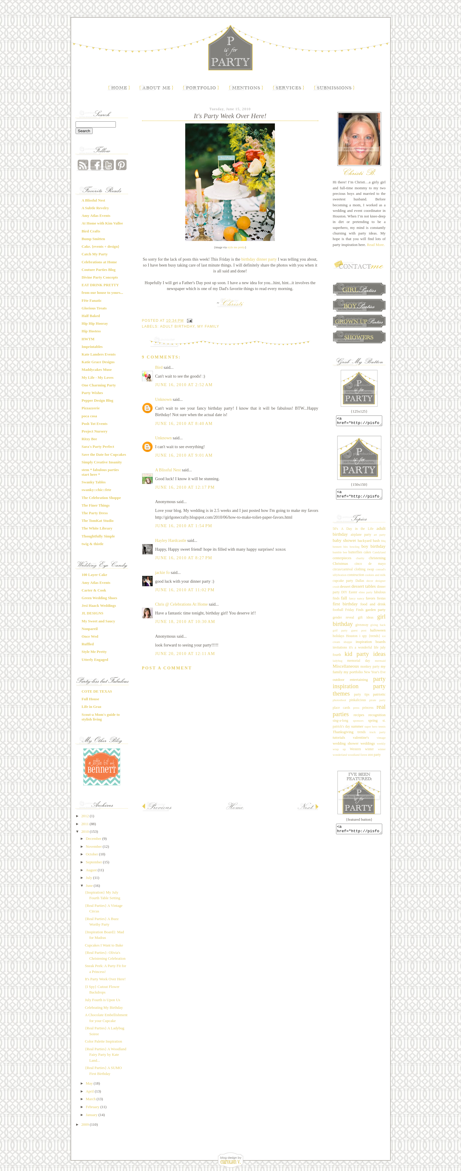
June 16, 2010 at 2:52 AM (184, 384)
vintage (381, 741)
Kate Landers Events (99, 354)
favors (370, 602)
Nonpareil (90, 629)
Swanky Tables (94, 482)
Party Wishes (92, 393)
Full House (90, 699)
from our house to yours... (102, 293)
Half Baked (91, 316)
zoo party (374, 758)
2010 (85, 832)
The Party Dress (95, 513)
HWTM (88, 339)
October (92, 854)
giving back (378, 628)
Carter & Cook (94, 590)
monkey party (370, 670)
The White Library (97, 528)
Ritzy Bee (89, 439)
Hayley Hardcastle (170, 540)
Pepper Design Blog (97, 400)
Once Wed (90, 636)
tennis (382, 730)
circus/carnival (343, 573)
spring (373, 724)
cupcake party (343, 584)
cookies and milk (375, 578)
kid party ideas (365, 657)
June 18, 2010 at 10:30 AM (185, 621)
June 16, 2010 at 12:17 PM (185, 487)
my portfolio (353, 676)
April (90, 1091)
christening (377, 561)
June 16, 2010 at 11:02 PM (185, 589)
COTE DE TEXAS (97, 691)
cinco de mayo (370, 567)
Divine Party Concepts (100, 277)
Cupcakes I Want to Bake (104, 945)
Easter (353, 596)
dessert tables (363, 589)
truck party (378, 735)
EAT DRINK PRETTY (100, 285)
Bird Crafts (91, 231)
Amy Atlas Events (96, 216)
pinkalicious (357, 704)
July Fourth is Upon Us (102, 1000)
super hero (371, 730)
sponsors (358, 724)
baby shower (344, 543)
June (90, 886)
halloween (378, 634)
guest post (359, 634)
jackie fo (162, 572)
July (89, 878)
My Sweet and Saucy (98, 621)
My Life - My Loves (98, 378)
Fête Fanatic (92, 301)
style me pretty (236, 247)
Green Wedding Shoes (99, 598)
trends (361, 736)
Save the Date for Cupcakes (104, 455)
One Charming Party (99, 385)
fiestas (381, 602)
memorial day (358, 664)
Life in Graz (91, 707)
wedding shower (346, 747)
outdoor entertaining (350, 683)
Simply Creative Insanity (102, 462)
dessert (345, 590)
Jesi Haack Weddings (99, 606)
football (338, 613)
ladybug (338, 664)
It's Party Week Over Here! (105, 979)
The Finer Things (96, 505)
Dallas (359, 584)
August (92, 870)
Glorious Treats (94, 308)
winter (369, 753)
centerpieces (342, 561)
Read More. (376, 245)
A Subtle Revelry (95, 208)
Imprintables (92, 347)
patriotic (379, 698)
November (94, 847)
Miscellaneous (346, 669)
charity (360, 561)
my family (208, 326)
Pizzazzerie (91, 408)
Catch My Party (95, 254)
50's (335, 532)
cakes (367, 556)
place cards (341, 711)
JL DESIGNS (92, 613)
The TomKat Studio (98, 521)
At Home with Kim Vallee (102, 223)
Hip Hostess (91, 331)
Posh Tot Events (95, 424)
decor (369, 584)
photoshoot (339, 703)
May (90, 1083)
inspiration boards (371, 645)
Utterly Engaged (95, 660)
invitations (340, 651)
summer (357, 730)
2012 (85, 816)
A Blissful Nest (93, 200)
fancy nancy (356, 602)
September (94, 862)
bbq (383, 544)
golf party (340, 634)
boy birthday (373, 549)
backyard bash (369, 544)
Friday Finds (354, 613)
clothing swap (364, 573)
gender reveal (343, 621)
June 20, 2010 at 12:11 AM (185, 653)
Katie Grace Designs (98, 362)
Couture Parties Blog (99, 270)
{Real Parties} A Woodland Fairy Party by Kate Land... (105, 1055)
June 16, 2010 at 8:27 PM (183, 557)
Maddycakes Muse (97, 370)
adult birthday (177, 326)
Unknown (163, 399)
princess (367, 711)
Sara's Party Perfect (98, 447)
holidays (338, 639)
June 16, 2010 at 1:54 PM (183, 525)
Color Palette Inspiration (103, 1041)
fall (344, 601)
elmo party (366, 595)
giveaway (361, 628)
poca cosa (89, 416)
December (94, 839)
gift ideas (365, 621)
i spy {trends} (369, 639)
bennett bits (340, 550)
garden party (375, 613)
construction (355, 578)
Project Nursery (95, 431)
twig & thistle (92, 544)
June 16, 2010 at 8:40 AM (184, 423)
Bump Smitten (93, 239)
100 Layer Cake (94, 575)
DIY (344, 596)
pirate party (377, 703)
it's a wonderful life (363, 651)
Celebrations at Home (99, 262)
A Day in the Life (357, 532)
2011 (85, 824)
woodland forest (358, 758)
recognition (377, 718)
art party (379, 538)
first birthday (345, 607)
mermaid (380, 664)
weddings (367, 747)
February (93, 1107)
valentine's (361, 741)
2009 (85, 1125)
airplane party (361, 538)
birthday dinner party (259, 259)
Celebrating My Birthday (104, 1008)
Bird (159, 367)
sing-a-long (340, 724)
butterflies (355, 556)
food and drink (373, 608)
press (356, 711)
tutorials (339, 741)
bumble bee (340, 555)
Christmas (340, 567)
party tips (362, 698)
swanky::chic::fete (96, 490)
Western (355, 753)
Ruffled (88, 644)
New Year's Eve (374, 676)
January (92, 1115)
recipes (358, 718)
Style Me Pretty (94, 652)
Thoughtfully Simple (98, 536)
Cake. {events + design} (100, 246)
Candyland (379, 555)
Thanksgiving (343, 735)
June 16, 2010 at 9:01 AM (184, 455)
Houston (352, 639)
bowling (355, 550)
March (91, 1099)
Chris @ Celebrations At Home (181, 604)
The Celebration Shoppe (101, 498)
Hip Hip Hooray (95, 323)
